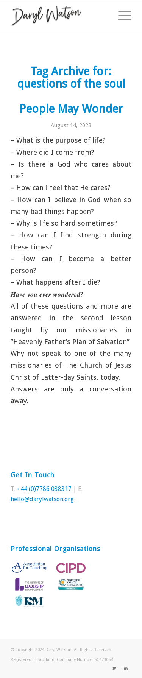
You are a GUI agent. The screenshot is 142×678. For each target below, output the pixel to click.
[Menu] (121, 15)
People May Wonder (71, 108)
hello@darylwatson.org (42, 499)
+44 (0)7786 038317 (44, 489)
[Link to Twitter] (114, 668)
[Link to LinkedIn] (125, 668)
